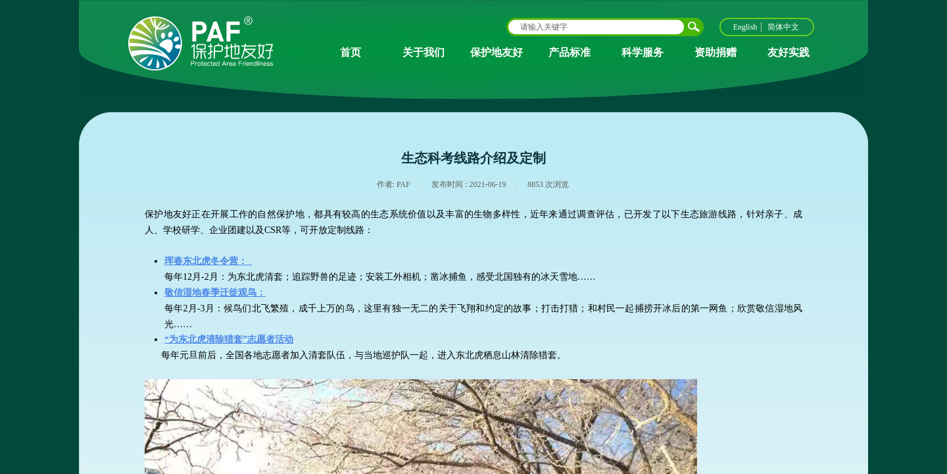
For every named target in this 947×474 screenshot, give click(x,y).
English (745, 27)
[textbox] (596, 27)
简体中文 (783, 27)
